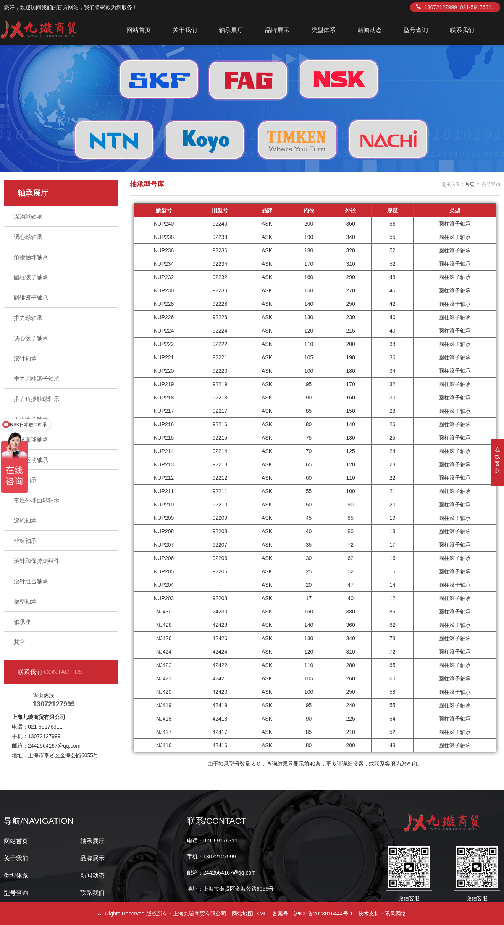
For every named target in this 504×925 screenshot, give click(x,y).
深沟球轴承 (28, 216)
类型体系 (323, 30)
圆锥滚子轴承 (31, 297)
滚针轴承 (25, 358)
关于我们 (185, 30)
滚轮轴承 (25, 520)
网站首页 (138, 30)
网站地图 (242, 913)
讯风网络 (395, 913)
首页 (469, 184)
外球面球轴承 (31, 439)
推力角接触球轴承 (37, 399)
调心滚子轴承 (31, 338)
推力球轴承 (28, 318)
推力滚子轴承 (31, 419)
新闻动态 (369, 30)
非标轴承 (25, 540)
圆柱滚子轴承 (31, 277)
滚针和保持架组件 (37, 561)
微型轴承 (25, 601)
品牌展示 (277, 30)
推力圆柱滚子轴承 (37, 378)
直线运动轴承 (31, 459)
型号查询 (416, 30)
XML (261, 913)
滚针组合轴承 (31, 581)
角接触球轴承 (31, 257)
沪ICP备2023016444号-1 (323, 913)
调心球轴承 (28, 237)
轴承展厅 (231, 30)
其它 (19, 642)
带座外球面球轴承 (37, 500)
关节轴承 (25, 480)
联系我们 (462, 30)
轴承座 (22, 621)
